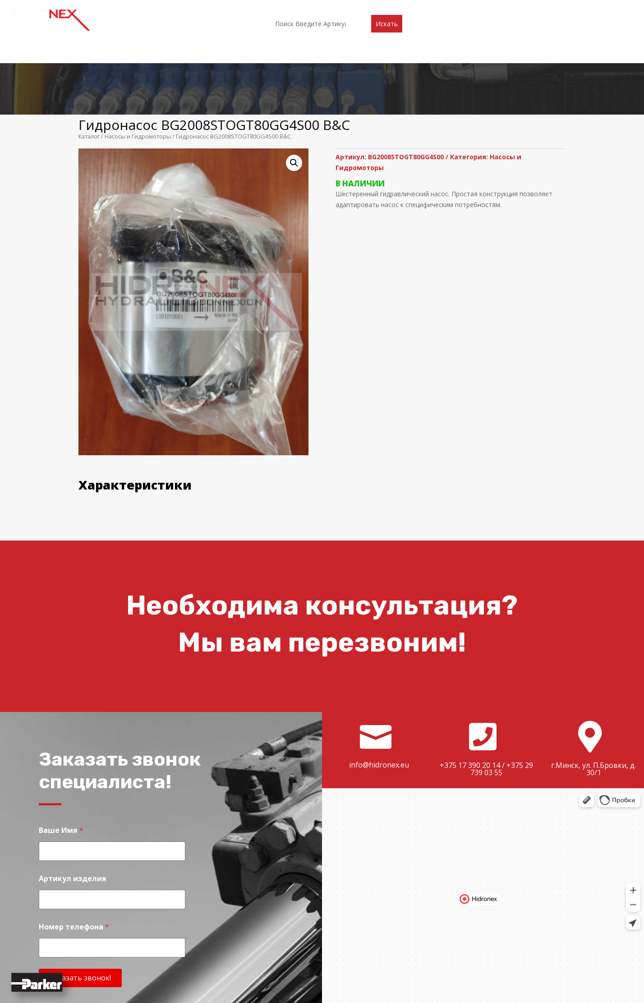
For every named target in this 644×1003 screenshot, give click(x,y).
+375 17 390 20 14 (470, 697)
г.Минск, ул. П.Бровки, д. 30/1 (593, 700)
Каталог (250, 7)
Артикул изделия (72, 810)
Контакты (443, 7)
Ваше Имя (61, 762)
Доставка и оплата (383, 7)
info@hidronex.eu (379, 696)
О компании (205, 7)
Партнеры (291, 7)
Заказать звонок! (80, 910)
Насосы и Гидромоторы (138, 68)
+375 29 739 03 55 (501, 700)
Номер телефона (74, 858)
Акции (329, 7)
